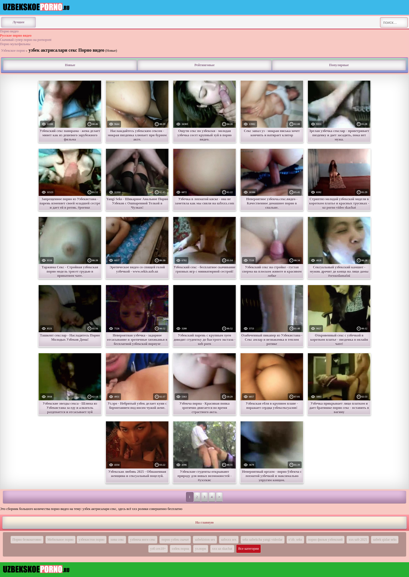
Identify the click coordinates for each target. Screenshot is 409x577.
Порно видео (9, 31)
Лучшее (18, 22)
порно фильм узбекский (325, 540)
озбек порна (180, 549)
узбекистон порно (92, 540)
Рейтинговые (204, 65)
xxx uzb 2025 (358, 540)
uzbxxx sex (228, 540)
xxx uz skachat (222, 549)
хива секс (117, 540)
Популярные (339, 65)
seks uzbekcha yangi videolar (263, 540)
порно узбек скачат (175, 540)
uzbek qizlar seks (385, 540)
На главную (204, 522)
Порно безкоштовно (26, 540)
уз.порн (200, 549)
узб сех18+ (158, 549)
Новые (70, 65)
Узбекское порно (13, 51)
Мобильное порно (60, 540)
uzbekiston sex (205, 540)
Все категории (248, 549)
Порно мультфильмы (15, 44)
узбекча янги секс (143, 540)
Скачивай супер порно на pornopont (25, 40)
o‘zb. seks (295, 540)
